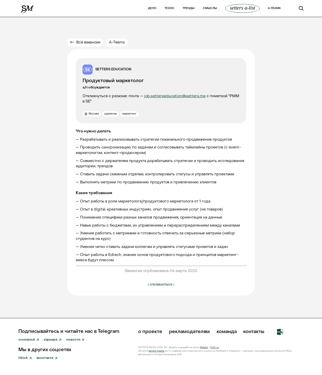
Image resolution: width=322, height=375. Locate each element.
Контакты (253, 332)
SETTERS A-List (242, 8)
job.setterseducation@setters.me (175, 96)
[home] (27, 8)
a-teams (274, 8)
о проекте (150, 332)
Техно (169, 8)
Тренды (188, 8)
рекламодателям (189, 332)
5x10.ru (214, 347)
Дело (152, 8)
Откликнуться (161, 284)
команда (227, 332)
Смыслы (210, 8)
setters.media (157, 351)
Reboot (204, 347)
